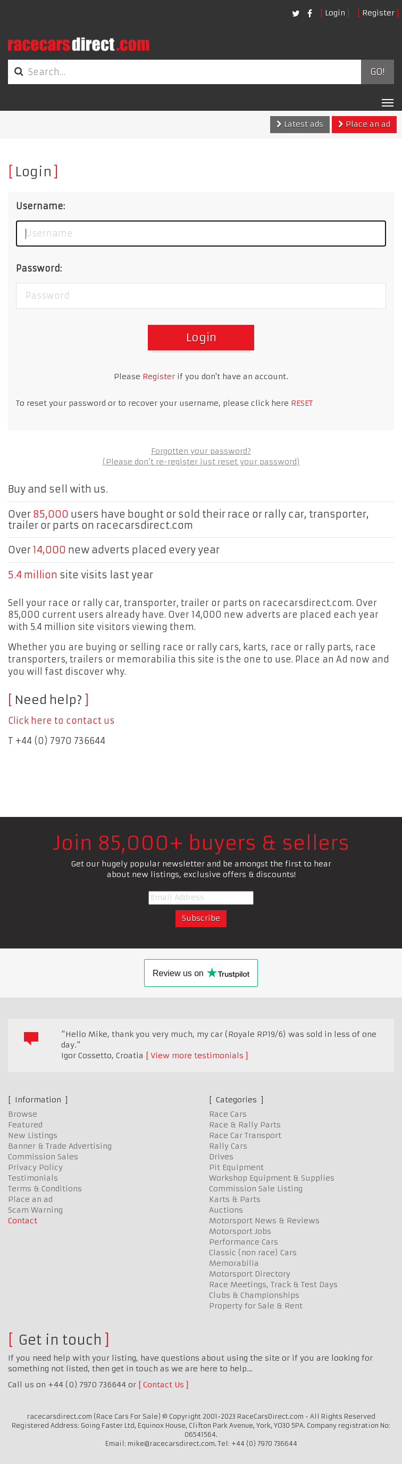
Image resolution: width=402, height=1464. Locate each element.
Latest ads (300, 124)
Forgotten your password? (201, 451)
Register (378, 13)
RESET (302, 403)
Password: (39, 268)
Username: (40, 206)
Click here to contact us (61, 720)
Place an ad (364, 124)
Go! (377, 72)
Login (335, 13)
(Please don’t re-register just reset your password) (201, 462)
